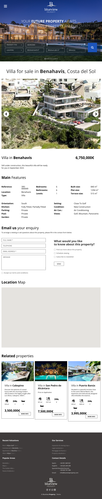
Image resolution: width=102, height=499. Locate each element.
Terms (59, 494)
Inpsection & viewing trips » (61, 446)
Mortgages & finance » (59, 451)
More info (24, 414)
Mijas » (4, 466)
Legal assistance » (58, 448)
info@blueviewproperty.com (69, 473)
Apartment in (11, 451)
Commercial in (12, 448)
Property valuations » (59, 453)
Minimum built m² (33, 50)
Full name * (8, 240)
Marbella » (5, 463)
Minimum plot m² (53, 50)
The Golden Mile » (8, 468)
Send (59, 264)
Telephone (7, 246)
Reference (72, 50)
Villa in (14, 385)
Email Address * (9, 251)
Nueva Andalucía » (8, 471)
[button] (5, 6)
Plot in (10, 446)
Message (6, 257)
